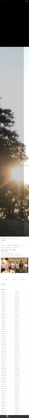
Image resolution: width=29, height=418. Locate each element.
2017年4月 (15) (17, 405)
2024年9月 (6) (17, 313)
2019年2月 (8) (3, 385)
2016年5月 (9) (17, 414)
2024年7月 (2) (17, 315)
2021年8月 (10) (3, 352)
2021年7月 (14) (17, 352)
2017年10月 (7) (17, 398)
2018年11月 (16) (17, 387)
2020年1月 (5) (17, 372)
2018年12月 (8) (3, 387)
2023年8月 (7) (3, 326)
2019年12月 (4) (3, 374)
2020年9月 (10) (17, 363)
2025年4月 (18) (17, 308)
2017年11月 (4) (3, 398)
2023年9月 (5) (17, 324)
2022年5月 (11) (17, 341)
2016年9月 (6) (17, 409)
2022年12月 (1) (3, 335)
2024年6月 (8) (3, 317)
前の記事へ (23, 287)
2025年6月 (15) (17, 306)
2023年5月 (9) (17, 328)
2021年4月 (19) (3, 357)
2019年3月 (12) (17, 383)
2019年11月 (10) (17, 374)
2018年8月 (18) (3, 392)
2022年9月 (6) (17, 337)
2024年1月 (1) (17, 319)
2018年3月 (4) (17, 396)
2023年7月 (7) (17, 326)
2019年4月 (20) (3, 383)
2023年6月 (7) (3, 328)
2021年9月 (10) (17, 350)
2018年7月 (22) (17, 392)
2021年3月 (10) (17, 357)
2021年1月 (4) (17, 359)
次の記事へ (6, 287)
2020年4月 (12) (3, 370)
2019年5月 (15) (17, 381)
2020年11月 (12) (17, 361)
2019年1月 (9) (17, 385)
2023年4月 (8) (3, 330)
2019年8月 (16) (3, 379)
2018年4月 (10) (3, 396)
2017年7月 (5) (3, 403)
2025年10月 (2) (17, 302)
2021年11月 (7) (17, 348)
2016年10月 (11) (3, 409)
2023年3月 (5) (17, 330)
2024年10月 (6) (3, 313)
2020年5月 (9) (17, 368)
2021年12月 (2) (3, 348)
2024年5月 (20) (17, 317)
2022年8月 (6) (3, 339)
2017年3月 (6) (3, 407)
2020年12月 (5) (3, 361)
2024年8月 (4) (3, 315)
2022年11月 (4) (17, 335)
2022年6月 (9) (3, 341)
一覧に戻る (14, 287)
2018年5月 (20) (17, 394)
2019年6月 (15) (3, 381)
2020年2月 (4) (3, 372)
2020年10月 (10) (3, 363)
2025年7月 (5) (3, 306)
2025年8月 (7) (17, 304)
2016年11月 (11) (17, 407)
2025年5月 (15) (3, 308)
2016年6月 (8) (3, 414)
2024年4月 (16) (3, 319)
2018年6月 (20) (3, 394)
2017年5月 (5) (3, 405)
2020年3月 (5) (17, 370)
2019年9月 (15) (17, 376)
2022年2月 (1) (3, 346)
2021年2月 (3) (3, 359)
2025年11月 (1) (3, 302)
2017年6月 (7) (17, 403)
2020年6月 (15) (3, 368)
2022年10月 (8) (3, 337)
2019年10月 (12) (3, 376)
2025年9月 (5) (3, 304)
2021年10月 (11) (3, 350)
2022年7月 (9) (17, 339)
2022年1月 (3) (17, 346)
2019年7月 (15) (17, 379)
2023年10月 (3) (3, 324)
